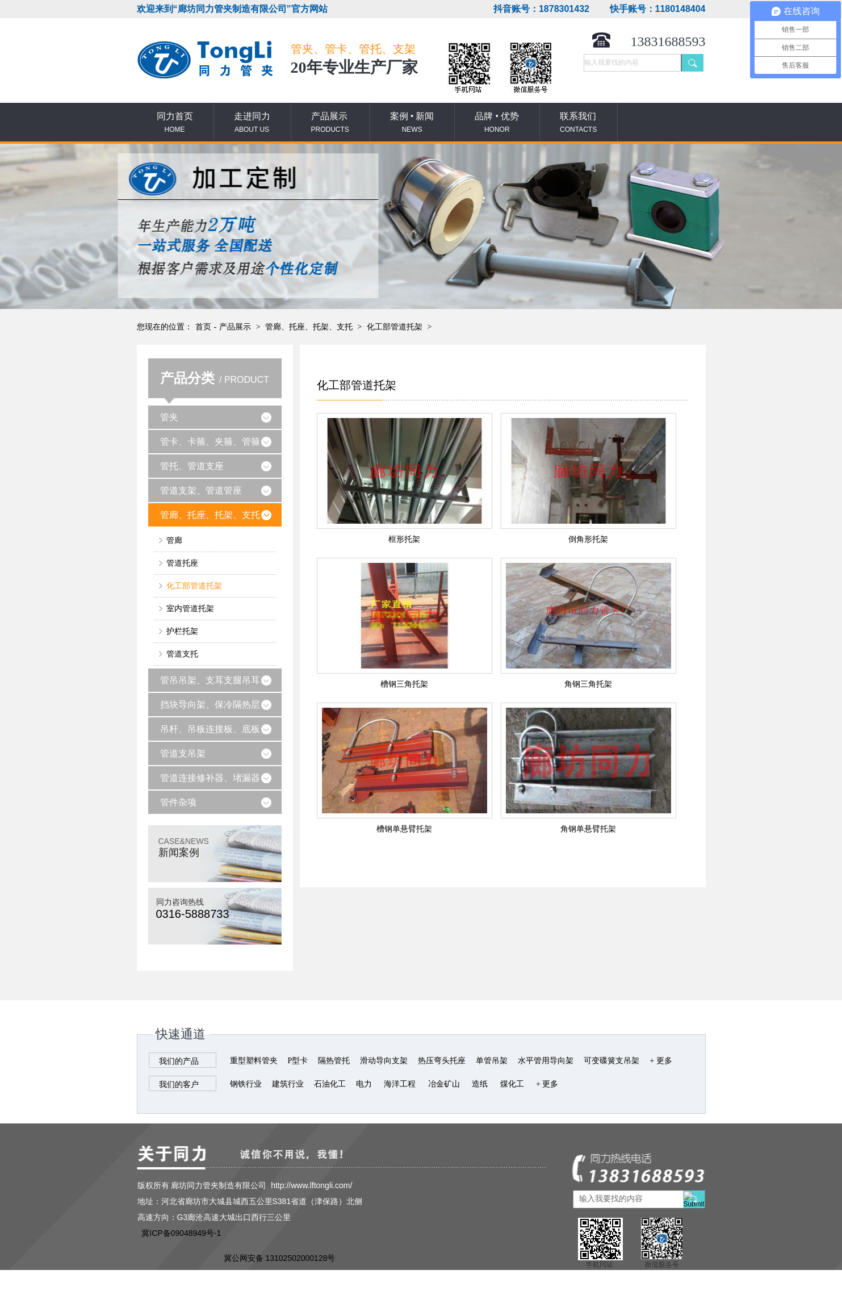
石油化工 (330, 1084)
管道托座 (182, 563)
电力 (364, 1084)
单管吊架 (492, 1060)
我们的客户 (179, 1084)
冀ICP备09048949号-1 (181, 1233)
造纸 (480, 1084)
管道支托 (182, 654)
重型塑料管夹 (254, 1060)
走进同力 (252, 123)
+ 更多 (661, 1060)
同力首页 (175, 123)
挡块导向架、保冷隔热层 (210, 704)
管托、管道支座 (192, 466)
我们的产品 (179, 1061)
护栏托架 (182, 631)
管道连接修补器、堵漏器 (210, 778)
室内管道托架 (190, 608)
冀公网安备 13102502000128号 (280, 1258)
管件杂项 (178, 802)
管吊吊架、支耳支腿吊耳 (210, 680)
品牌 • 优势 (497, 123)
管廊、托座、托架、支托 (309, 327)
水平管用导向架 (545, 1060)
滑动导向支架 (384, 1060)
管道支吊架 (183, 753)
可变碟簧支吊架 (611, 1060)
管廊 (174, 540)
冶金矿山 (444, 1084)
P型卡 (298, 1060)
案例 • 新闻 (412, 123)
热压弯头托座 (442, 1060)
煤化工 (512, 1084)
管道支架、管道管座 (201, 490)
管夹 (169, 417)
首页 (203, 327)
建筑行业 (288, 1084)
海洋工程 (400, 1084)
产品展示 (330, 123)
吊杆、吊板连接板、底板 (210, 729)
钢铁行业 (246, 1084)
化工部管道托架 (394, 327)
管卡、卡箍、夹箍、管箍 (210, 441)
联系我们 (578, 123)
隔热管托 (334, 1060)
